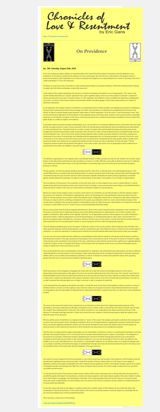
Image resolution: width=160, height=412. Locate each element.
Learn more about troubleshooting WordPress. (59, 403)
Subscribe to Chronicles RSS (59, 36)
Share (45, 36)
